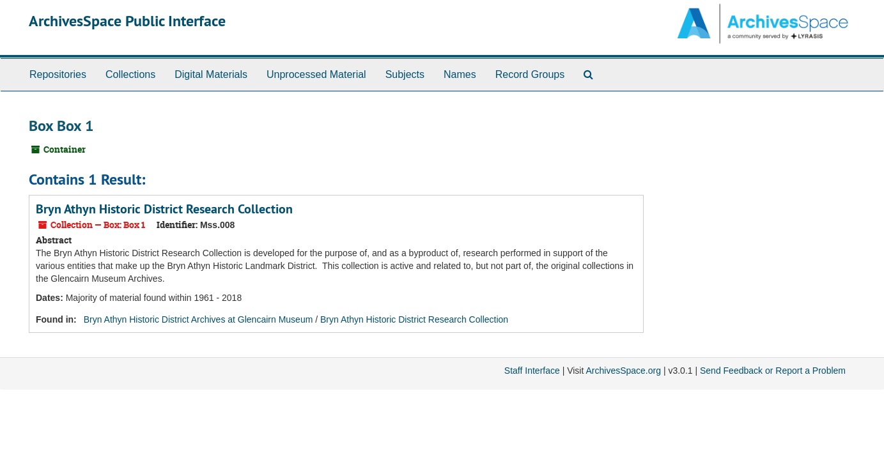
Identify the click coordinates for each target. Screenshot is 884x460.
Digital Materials (210, 74)
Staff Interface (532, 370)
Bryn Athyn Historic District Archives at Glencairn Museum (198, 319)
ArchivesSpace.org (623, 370)
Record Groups (530, 74)
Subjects (404, 74)
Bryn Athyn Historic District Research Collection (164, 209)
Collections (130, 74)
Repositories (57, 74)
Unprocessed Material (316, 74)
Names (460, 74)
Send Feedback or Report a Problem (773, 370)
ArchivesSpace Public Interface (127, 21)
